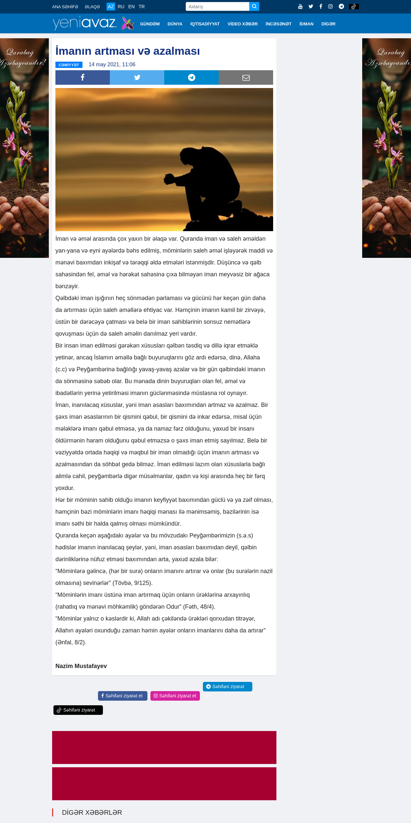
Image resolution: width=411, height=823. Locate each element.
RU (121, 6)
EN (131, 6)
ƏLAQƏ (92, 6)
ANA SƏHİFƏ (65, 6)
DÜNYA (175, 23)
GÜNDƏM (150, 23)
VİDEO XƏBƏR (243, 23)
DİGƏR (329, 23)
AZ (111, 6)
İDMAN (307, 23)
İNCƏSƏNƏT (279, 23)
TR (142, 6)
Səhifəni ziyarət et (121, 695)
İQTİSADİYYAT (205, 23)
